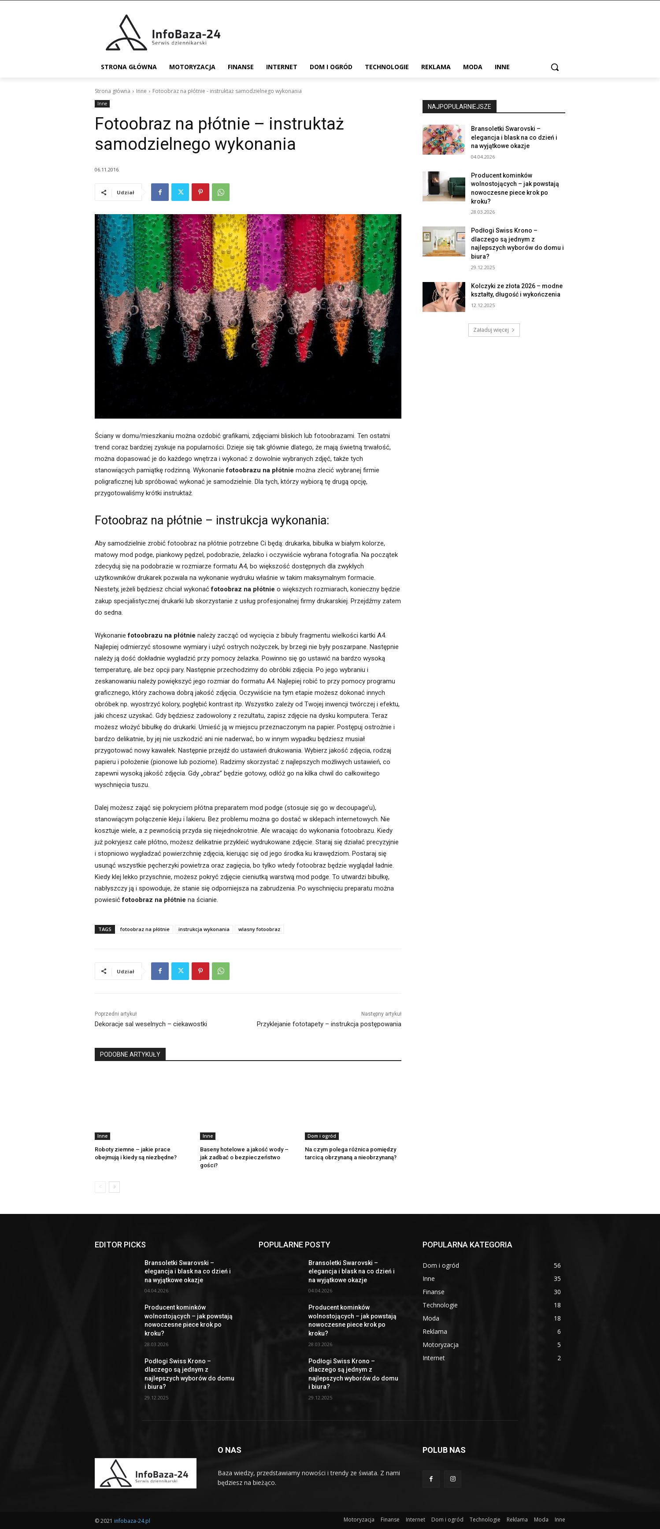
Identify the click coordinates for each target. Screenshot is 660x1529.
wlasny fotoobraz (259, 929)
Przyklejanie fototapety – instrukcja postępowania (329, 1024)
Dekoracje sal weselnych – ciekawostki (151, 1024)
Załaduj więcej (494, 330)
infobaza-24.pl (132, 1521)
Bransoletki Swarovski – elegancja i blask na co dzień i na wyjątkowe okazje (514, 137)
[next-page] (114, 1187)
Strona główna (112, 91)
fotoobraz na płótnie (145, 929)
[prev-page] (100, 1187)
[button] (554, 67)
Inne (141, 91)
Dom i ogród (322, 1136)
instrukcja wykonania (204, 929)
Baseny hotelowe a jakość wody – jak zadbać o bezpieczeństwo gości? (244, 1157)
